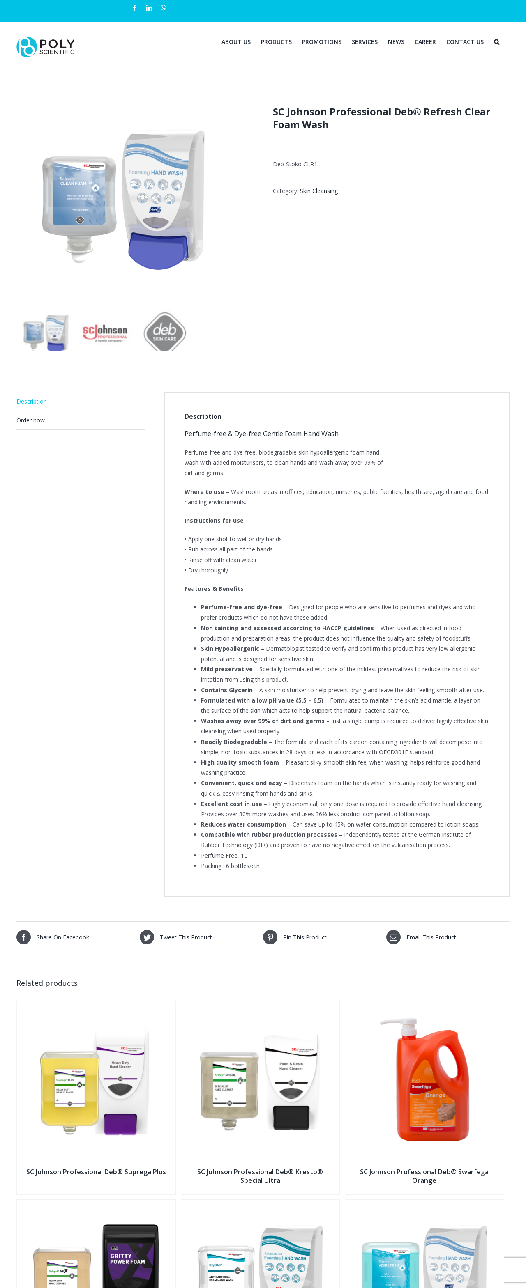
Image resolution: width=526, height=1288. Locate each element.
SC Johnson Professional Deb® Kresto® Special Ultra (260, 1176)
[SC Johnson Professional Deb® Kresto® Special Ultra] (260, 1006)
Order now (30, 420)
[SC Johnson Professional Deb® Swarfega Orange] (424, 1006)
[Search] (496, 41)
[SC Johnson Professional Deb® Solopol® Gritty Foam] (96, 1205)
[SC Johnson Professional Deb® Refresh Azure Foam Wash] (424, 1205)
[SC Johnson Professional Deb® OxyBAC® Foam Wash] (260, 1205)
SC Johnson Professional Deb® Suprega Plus (96, 1171)
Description (31, 401)
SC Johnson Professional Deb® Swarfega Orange (424, 1176)
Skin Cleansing (319, 191)
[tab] (80, 401)
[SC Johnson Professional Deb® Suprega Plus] (96, 1006)
